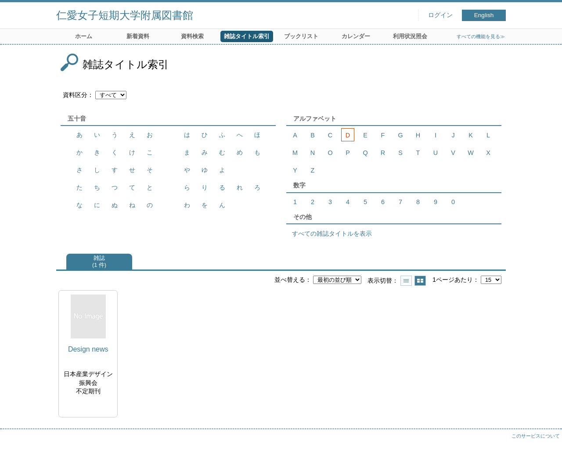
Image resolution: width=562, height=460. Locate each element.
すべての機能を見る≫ (481, 36)
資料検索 (192, 36)
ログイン (440, 15)
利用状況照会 (410, 36)
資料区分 (75, 94)
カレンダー (356, 36)
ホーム (83, 36)
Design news (88, 349)
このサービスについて (536, 435)
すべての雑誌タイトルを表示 (332, 233)
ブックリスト (301, 36)
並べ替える (289, 279)
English (484, 15)
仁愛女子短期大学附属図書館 (124, 15)
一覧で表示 (406, 281)
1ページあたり (452, 279)
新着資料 (137, 36)
